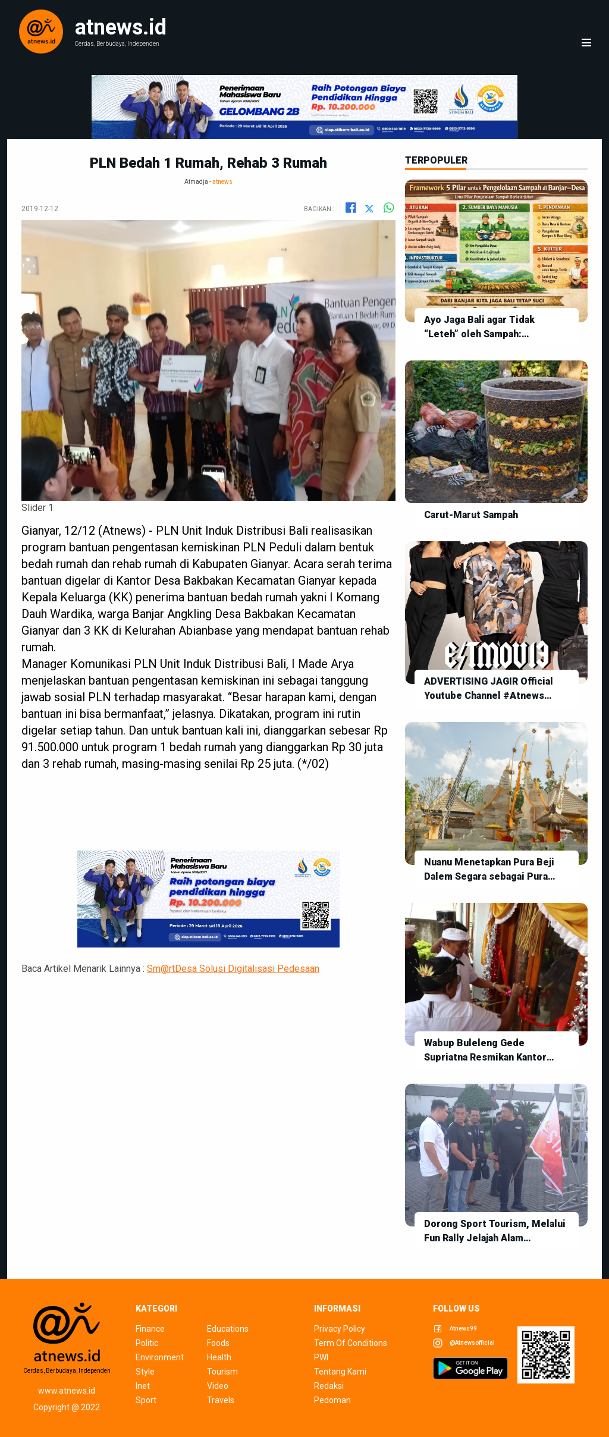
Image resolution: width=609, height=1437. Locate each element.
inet (143, 1386)
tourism (222, 1371)
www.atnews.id (66, 1390)
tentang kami (340, 1371)
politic (147, 1343)
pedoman (332, 1400)
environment (160, 1357)
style (145, 1371)
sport (146, 1400)
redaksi (329, 1386)
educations (228, 1329)
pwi (321, 1357)
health (219, 1357)
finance (150, 1329)
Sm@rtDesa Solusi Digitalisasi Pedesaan (233, 968)
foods (218, 1343)
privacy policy (339, 1329)
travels (220, 1400)
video (217, 1386)
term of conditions (350, 1343)
